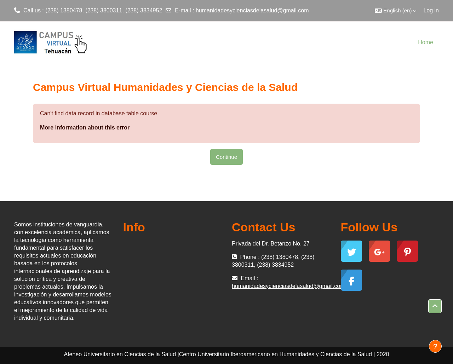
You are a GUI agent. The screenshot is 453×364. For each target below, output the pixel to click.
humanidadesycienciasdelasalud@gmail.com (252, 10)
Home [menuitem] (425, 42)
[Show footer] (435, 346)
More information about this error (85, 128)
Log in (431, 10)
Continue (226, 157)
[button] (395, 10)
